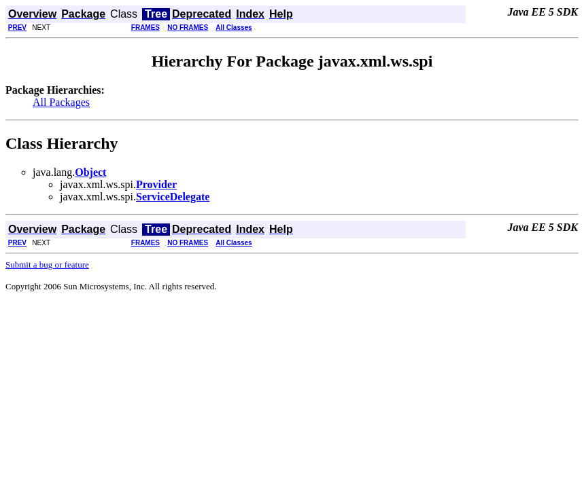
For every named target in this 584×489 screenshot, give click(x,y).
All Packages (61, 102)
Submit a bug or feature (47, 264)
